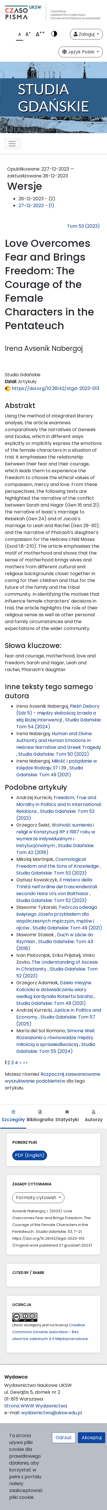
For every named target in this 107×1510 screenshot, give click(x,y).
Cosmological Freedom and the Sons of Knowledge (58, 862)
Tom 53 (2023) (83, 226)
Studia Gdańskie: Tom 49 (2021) (49, 771)
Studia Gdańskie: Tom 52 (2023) (51, 900)
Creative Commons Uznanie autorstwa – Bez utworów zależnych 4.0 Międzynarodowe (50, 1331)
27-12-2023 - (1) (36, 205)
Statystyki (67, 1116)
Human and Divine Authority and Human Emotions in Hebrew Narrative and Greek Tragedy (58, 740)
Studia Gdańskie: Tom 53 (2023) (51, 873)
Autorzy (93, 1116)
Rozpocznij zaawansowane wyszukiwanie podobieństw (52, 1077)
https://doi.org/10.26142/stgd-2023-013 (52, 388)
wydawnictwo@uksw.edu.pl (51, 1412)
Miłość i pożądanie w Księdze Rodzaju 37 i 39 (56, 764)
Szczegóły (13, 1116)
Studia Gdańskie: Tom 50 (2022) (53, 754)
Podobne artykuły (36, 787)
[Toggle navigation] (12, 143)
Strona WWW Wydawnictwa (35, 1406)
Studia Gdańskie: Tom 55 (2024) (55, 1048)
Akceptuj (92, 1437)
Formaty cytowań (36, 1197)
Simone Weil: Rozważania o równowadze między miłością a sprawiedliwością (55, 1037)
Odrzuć (64, 1437)
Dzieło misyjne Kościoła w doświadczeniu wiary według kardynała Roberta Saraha (55, 989)
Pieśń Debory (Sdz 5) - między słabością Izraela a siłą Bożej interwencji (58, 713)
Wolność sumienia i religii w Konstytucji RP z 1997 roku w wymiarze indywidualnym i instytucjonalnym (55, 835)
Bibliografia (40, 1116)
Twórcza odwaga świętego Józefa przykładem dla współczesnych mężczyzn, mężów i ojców (56, 917)
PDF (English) (30, 1155)
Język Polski (79, 52)
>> (25, 1062)
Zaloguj (85, 34)
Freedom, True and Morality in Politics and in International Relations (58, 804)
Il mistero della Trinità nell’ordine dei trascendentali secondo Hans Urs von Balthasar (56, 887)
